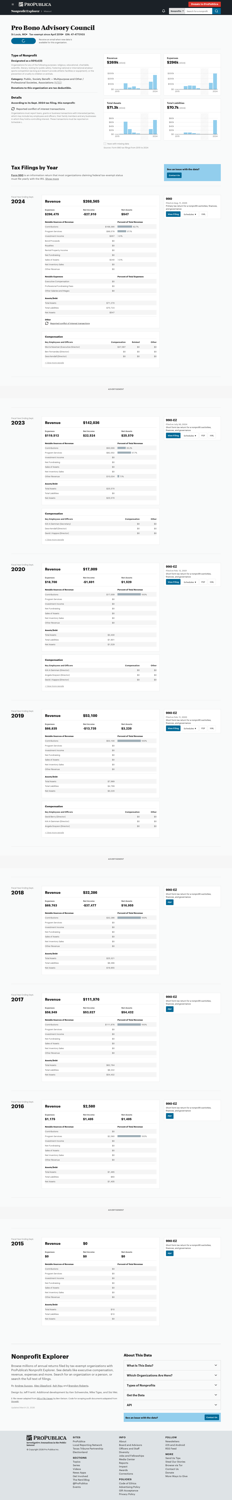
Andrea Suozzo (24, 1385)
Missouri (48, 11)
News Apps (79, 1472)
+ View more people (54, 362)
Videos (77, 1469)
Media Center (127, 1459)
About (122, 1441)
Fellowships (137, 1455)
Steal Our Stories (175, 1461)
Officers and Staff (129, 1448)
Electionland (80, 1452)
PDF (203, 435)
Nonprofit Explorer (25, 11)
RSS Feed (170, 1448)
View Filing (173, 214)
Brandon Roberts (78, 1385)
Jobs (121, 1455)
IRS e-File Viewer (45, 1398)
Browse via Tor (174, 1465)
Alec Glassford (42, 1385)
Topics (76, 1461)
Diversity (124, 1452)
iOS (167, 1444)
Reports (123, 1462)
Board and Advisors (130, 1444)
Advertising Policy (129, 1486)
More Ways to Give (176, 1476)
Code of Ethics (127, 1483)
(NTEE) (58, 82)
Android (180, 1444)
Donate (169, 1472)
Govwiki (15, 1401)
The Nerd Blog (81, 1479)
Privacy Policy (127, 1494)
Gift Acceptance (128, 1490)
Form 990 (17, 175)
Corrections (126, 1473)
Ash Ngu (58, 1385)
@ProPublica (80, 1483)
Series (76, 1465)
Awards (123, 1470)
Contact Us (174, 175)
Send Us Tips (172, 1458)
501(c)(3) (36, 60)
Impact (123, 1466)
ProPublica (79, 1441)
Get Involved (80, 1476)
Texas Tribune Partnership (88, 1448)
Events (77, 1486)
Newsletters (172, 1441)
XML (203, 214)
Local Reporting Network (87, 1444)
